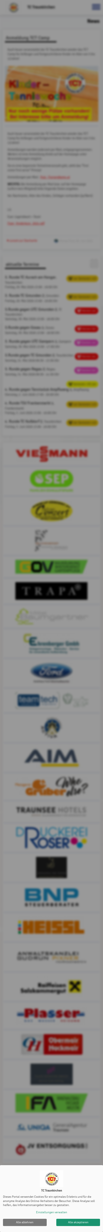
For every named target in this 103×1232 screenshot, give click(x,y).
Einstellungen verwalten (51, 1212)
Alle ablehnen (24, 1222)
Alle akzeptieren (78, 1222)
